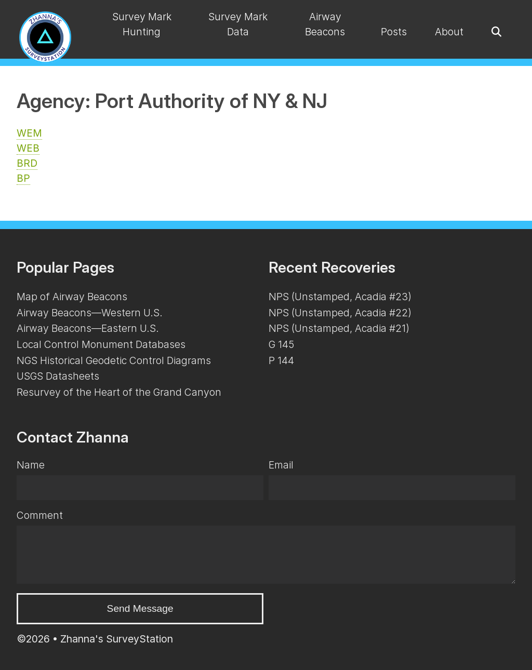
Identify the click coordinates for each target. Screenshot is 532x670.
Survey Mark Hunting (141, 24)
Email (281, 465)
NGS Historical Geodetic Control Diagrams (114, 360)
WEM (29, 133)
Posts (394, 31)
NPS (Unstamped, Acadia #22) (340, 312)
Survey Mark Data (238, 24)
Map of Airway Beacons (72, 296)
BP (23, 178)
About (449, 31)
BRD (27, 163)
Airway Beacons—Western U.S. (90, 312)
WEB (28, 148)
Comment (40, 515)
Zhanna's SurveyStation (116, 639)
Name (31, 465)
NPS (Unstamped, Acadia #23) (340, 296)
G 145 (281, 344)
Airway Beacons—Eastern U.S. (88, 328)
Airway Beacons (325, 24)
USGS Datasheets (58, 376)
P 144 (281, 360)
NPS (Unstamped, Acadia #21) (339, 328)
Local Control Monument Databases (101, 344)
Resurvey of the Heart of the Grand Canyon (119, 392)
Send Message (140, 608)
